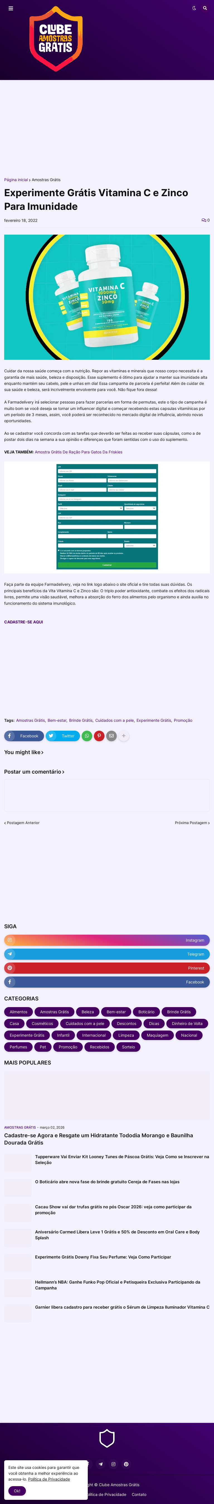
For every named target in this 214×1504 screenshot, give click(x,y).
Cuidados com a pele (114, 720)
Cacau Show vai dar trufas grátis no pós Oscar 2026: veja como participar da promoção (113, 1209)
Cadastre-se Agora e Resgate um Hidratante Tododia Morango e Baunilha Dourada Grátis (98, 1139)
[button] (10, 8)
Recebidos (99, 1046)
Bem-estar (57, 720)
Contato (139, 1494)
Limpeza (126, 1035)
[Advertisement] (107, 128)
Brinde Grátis (81, 720)
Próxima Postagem (191, 822)
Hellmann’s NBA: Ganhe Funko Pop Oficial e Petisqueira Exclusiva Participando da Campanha (117, 1285)
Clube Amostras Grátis (119, 1484)
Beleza (88, 1011)
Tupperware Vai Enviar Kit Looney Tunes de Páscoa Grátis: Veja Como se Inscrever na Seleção (122, 1159)
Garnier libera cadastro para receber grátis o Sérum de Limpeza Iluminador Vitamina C (122, 1307)
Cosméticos (42, 1023)
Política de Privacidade (105, 1494)
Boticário (146, 1011)
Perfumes (18, 1046)
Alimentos (18, 1011)
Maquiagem (157, 1035)
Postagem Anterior (23, 822)
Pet (43, 1046)
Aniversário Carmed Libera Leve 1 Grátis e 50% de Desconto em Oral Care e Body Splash (117, 1234)
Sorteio (128, 1046)
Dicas (154, 1023)
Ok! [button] (17, 1490)
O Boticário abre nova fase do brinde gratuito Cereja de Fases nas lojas (107, 1181)
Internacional (94, 1035)
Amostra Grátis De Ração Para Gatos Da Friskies (78, 452)
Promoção (183, 720)
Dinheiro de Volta (187, 1023)
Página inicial (16, 180)
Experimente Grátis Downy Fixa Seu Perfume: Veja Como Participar (103, 1257)
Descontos (126, 1023)
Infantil (63, 1035)
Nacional (189, 1035)
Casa (14, 1023)
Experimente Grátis (154, 720)
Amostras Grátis (46, 180)
